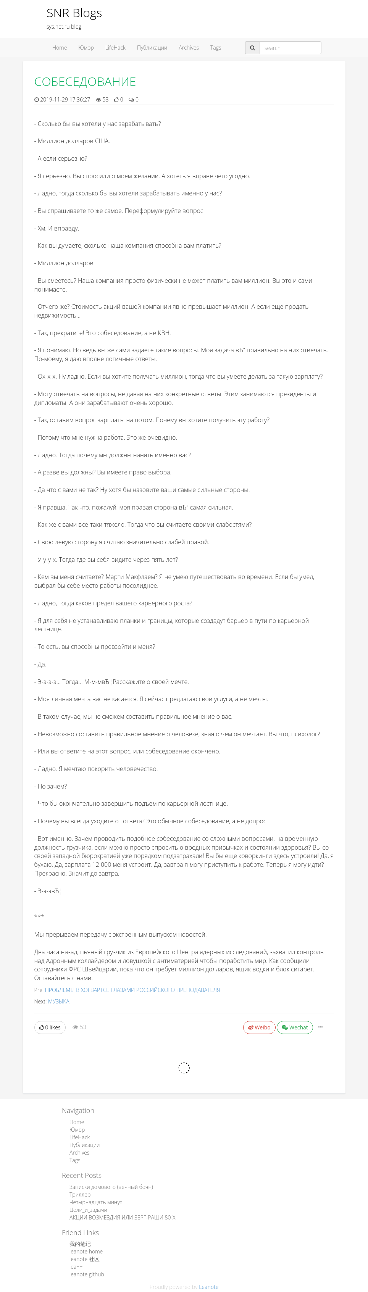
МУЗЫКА (58, 1001)
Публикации (152, 47)
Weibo (259, 1027)
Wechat (295, 1027)
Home (59, 47)
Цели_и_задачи (88, 1209)
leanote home (86, 1251)
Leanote (208, 1286)
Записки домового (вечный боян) (111, 1186)
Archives (189, 47)
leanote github (86, 1274)
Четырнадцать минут (95, 1202)
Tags (215, 47)
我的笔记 (80, 1243)
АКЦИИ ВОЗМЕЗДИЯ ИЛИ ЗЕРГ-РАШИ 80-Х (122, 1217)
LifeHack (115, 47)
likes (50, 1027)
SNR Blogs (74, 12)
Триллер (79, 1194)
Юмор (86, 47)
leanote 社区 (84, 1259)
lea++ (75, 1266)
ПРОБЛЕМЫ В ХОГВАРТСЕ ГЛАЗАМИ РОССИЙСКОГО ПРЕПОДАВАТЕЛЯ (132, 990)
